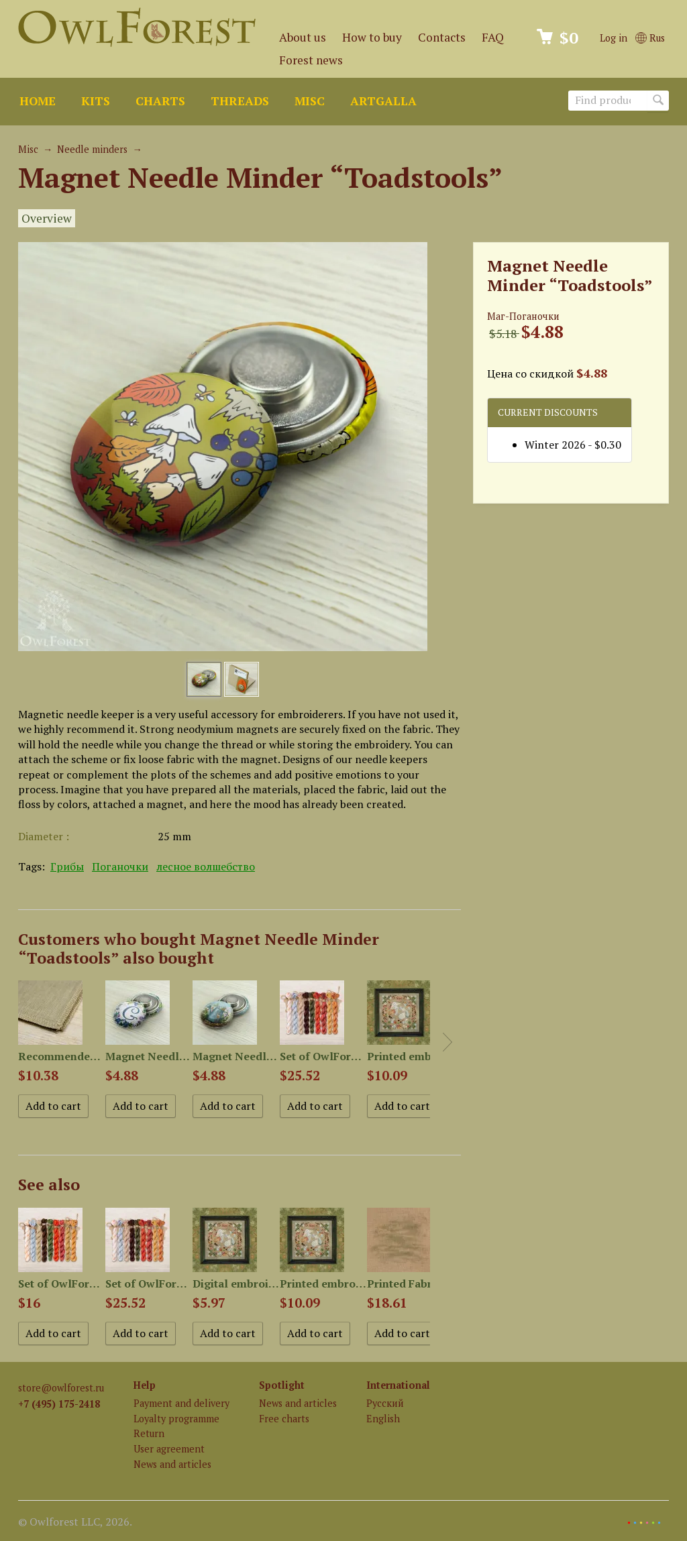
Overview (46, 218)
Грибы (67, 866)
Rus (650, 38)
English (383, 1418)
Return (149, 1433)
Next (447, 1042)
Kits (95, 101)
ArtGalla (383, 101)
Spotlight (282, 1385)
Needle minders (92, 149)
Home (37, 101)
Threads (240, 101)
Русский (385, 1403)
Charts (160, 101)
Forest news (311, 60)
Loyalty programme (176, 1418)
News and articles (172, 1464)
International (398, 1385)
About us (302, 37)
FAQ (493, 37)
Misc (310, 101)
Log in (613, 38)
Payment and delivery (181, 1403)
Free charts (284, 1418)
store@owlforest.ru (61, 1387)
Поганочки (120, 866)
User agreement (169, 1448)
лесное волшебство (205, 866)
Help (145, 1385)
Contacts (442, 37)
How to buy (372, 37)
